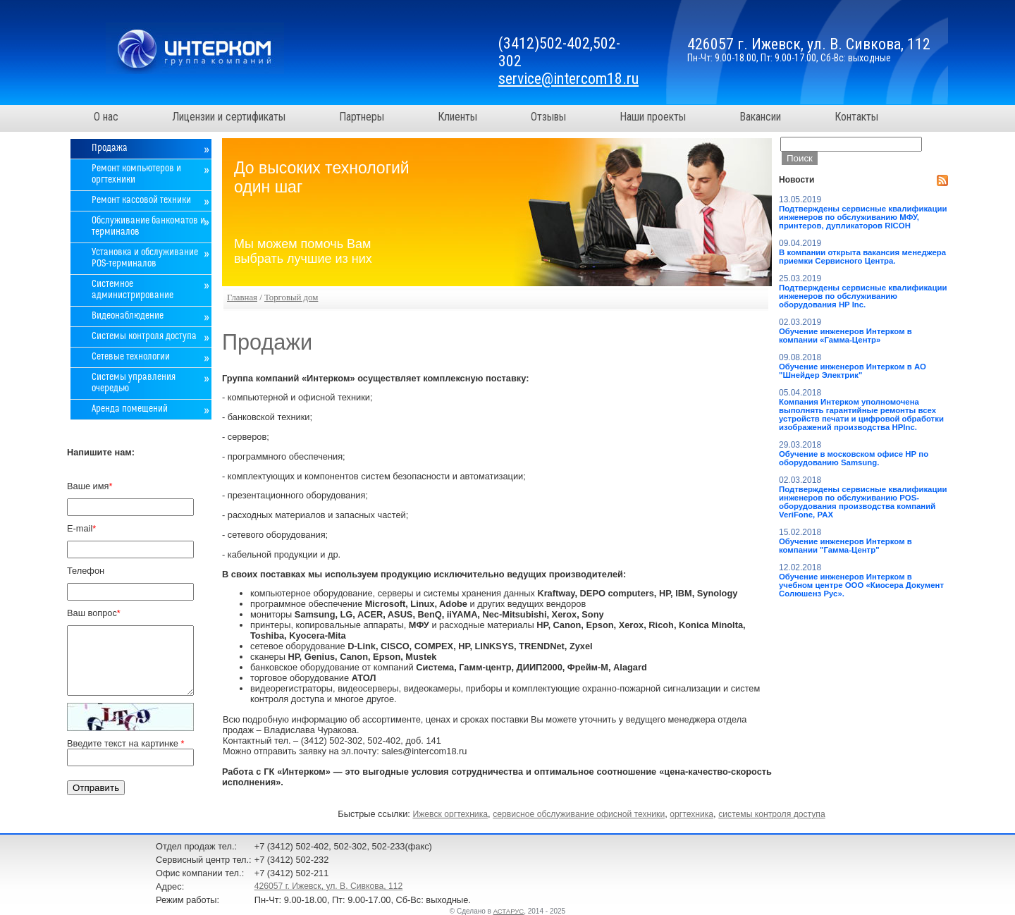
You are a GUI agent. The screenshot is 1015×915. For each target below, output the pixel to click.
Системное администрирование (132, 289)
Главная (242, 297)
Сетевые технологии (131, 356)
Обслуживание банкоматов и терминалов (148, 226)
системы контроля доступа (771, 814)
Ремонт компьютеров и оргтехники (136, 174)
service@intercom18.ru (568, 78)
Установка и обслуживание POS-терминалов (145, 258)
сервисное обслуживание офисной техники (579, 814)
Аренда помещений (130, 408)
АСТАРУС (508, 911)
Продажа (110, 148)
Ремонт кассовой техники (141, 200)
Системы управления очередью (134, 382)
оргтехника (691, 814)
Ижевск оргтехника (450, 814)
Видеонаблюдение (128, 315)
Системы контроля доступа (144, 336)
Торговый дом (291, 297)
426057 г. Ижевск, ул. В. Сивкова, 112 (328, 886)
